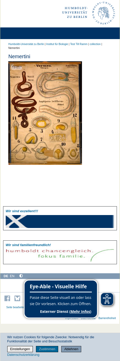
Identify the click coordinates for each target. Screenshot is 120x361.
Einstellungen (20, 349)
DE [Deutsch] (6, 276)
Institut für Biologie (57, 44)
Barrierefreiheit (107, 318)
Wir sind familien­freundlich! (28, 245)
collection (95, 44)
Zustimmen (47, 349)
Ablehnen (71, 349)
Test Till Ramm (78, 44)
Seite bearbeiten (16, 307)
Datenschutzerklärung (23, 355)
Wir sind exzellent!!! (22, 211)
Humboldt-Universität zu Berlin (26, 44)
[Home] (19, 33)
